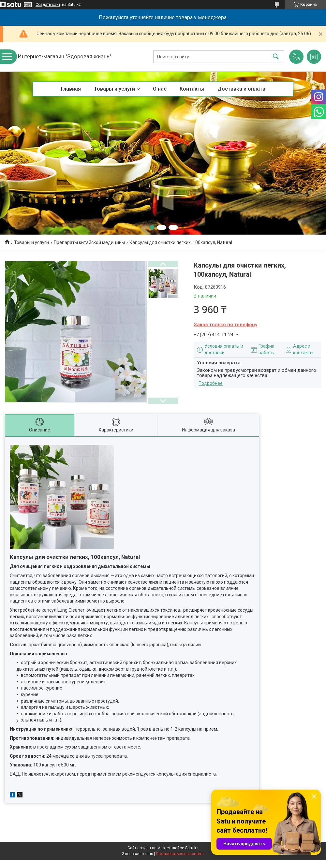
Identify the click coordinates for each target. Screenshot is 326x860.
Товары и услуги (114, 89)
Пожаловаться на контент (180, 854)
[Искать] (276, 57)
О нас (160, 89)
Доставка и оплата (241, 89)
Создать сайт (48, 4)
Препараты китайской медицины (89, 242)
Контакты (192, 89)
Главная (71, 89)
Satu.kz (192, 848)
